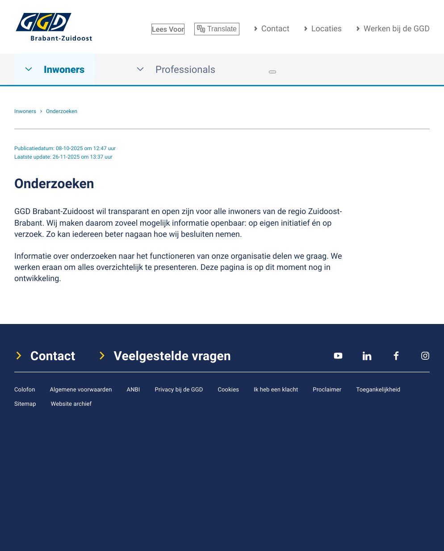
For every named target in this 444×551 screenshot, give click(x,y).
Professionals (175, 69)
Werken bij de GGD (397, 28)
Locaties (326, 28)
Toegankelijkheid (378, 389)
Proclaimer (327, 389)
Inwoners (54, 69)
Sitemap (25, 404)
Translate (217, 29)
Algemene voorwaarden (81, 389)
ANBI (133, 389)
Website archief (71, 404)
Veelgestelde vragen (172, 356)
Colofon (24, 389)
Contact (275, 28)
